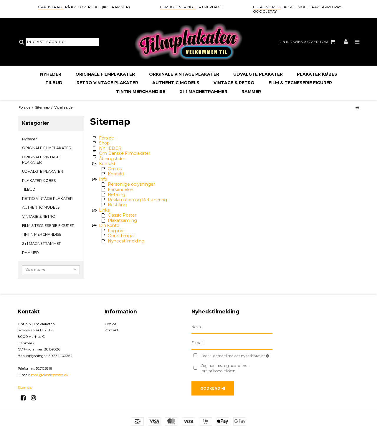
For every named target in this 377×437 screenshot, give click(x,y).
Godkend (210, 388)
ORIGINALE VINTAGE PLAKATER (184, 74)
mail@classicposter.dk (49, 375)
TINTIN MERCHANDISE (140, 91)
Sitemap (25, 387)
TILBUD (53, 82)
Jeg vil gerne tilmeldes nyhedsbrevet (236, 355)
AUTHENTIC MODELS (175, 82)
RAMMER (251, 91)
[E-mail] (231, 342)
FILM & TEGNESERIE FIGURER (300, 82)
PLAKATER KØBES (317, 74)
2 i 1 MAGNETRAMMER (203, 91)
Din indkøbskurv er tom (308, 41)
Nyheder (50, 74)
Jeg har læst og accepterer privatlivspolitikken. (225, 368)
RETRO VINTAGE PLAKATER (107, 82)
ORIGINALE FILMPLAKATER (105, 74)
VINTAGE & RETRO (234, 82)
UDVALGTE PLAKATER (258, 74)
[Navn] (231, 327)
